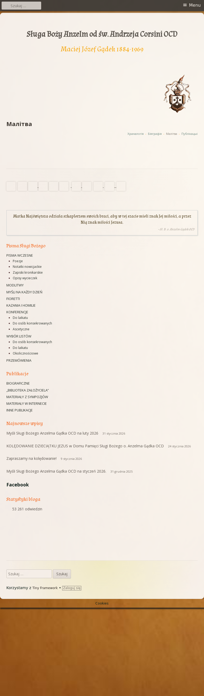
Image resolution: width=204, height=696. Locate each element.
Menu (195, 5)
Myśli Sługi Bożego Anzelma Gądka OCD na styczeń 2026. (56, 471)
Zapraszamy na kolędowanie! (31, 458)
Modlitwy (15, 285)
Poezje (18, 261)
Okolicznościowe (25, 353)
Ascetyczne (21, 329)
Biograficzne (18, 383)
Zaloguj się (71, 676)
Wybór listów (18, 336)
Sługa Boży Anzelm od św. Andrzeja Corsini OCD (102, 34)
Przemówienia (18, 360)
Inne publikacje (19, 410)
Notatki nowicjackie (27, 266)
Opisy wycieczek (25, 278)
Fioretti (13, 298)
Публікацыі (189, 134)
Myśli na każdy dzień (24, 292)
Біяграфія (155, 134)
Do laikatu (20, 317)
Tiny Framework (45, 676)
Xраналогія (136, 134)
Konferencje (17, 312)
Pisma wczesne (19, 255)
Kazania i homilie (21, 305)
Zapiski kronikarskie (28, 272)
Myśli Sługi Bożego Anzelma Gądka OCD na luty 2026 (52, 433)
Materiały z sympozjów (27, 396)
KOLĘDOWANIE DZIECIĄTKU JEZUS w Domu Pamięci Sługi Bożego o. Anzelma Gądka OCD (85, 445)
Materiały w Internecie (26, 403)
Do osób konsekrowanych (32, 323)
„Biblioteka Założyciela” (27, 390)
